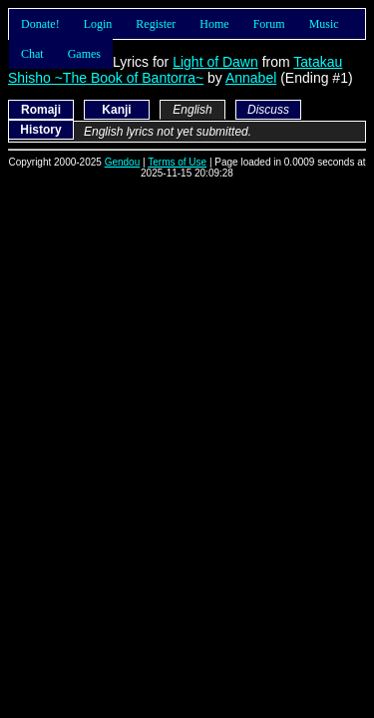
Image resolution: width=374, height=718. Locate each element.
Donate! (40, 24)
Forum (269, 24)
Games (84, 54)
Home (213, 24)
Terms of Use (177, 162)
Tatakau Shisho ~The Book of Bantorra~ (175, 70)
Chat (32, 54)
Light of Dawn (215, 62)
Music (324, 24)
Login (98, 24)
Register (156, 24)
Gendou (123, 162)
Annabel (250, 78)
